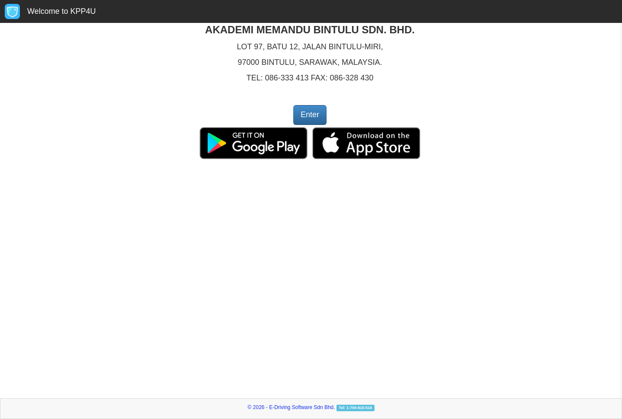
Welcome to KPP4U (61, 11)
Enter (310, 114)
